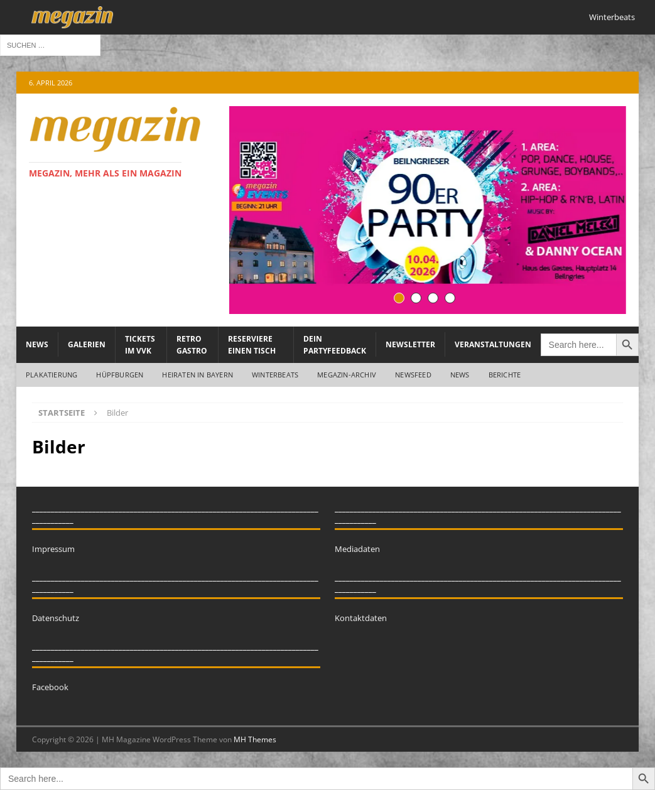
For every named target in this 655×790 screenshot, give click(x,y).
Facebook (50, 687)
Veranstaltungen (493, 344)
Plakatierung (51, 374)
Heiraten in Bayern (197, 374)
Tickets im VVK (140, 344)
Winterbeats (612, 17)
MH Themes (255, 739)
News (37, 344)
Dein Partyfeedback (334, 344)
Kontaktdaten (361, 618)
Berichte (505, 374)
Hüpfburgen (119, 374)
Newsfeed (413, 374)
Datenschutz (55, 618)
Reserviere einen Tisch (252, 344)
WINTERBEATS (275, 374)
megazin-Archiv (346, 374)
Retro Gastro (191, 344)
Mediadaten (357, 549)
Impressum (53, 549)
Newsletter (410, 344)
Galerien (87, 344)
